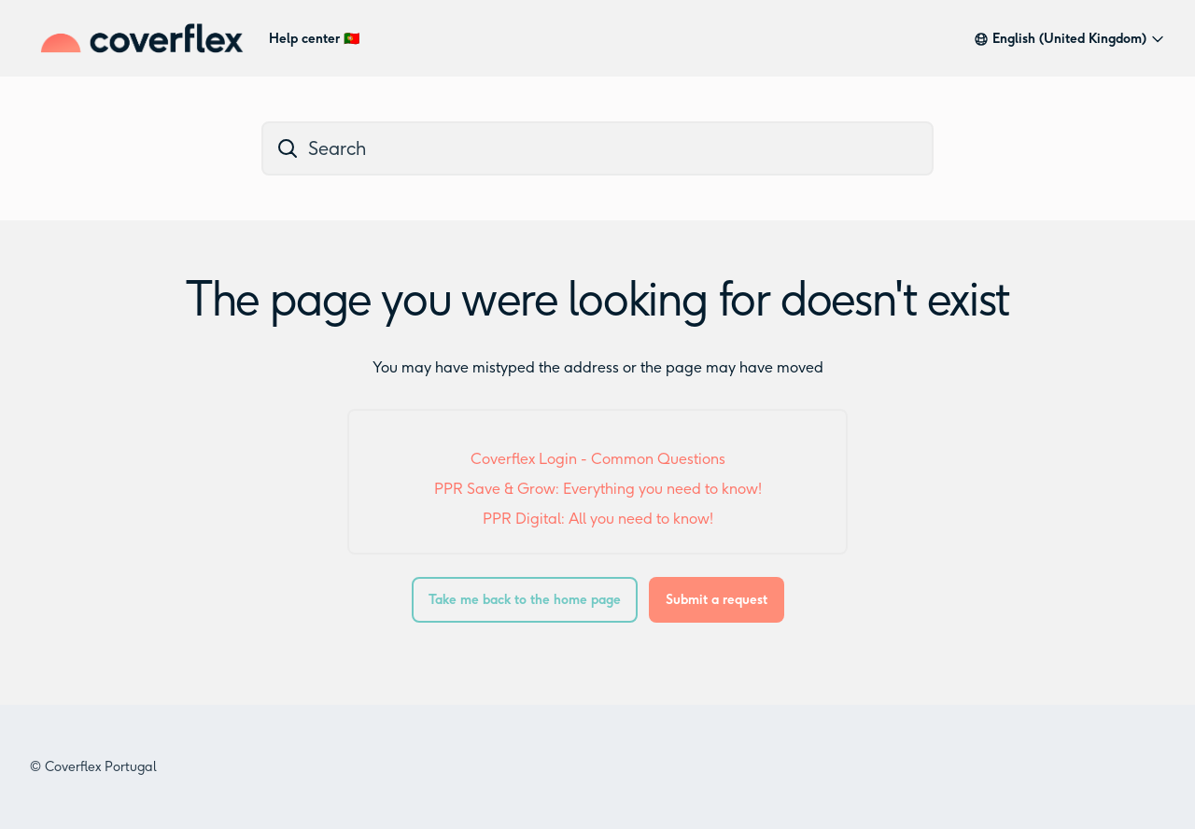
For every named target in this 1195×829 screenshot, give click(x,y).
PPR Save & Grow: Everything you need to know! (598, 489)
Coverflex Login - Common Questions (598, 459)
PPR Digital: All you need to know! (598, 518)
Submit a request (716, 600)
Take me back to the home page (525, 600)
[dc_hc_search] (597, 148)
